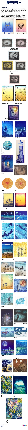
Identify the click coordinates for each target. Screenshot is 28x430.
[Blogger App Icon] (26, 425)
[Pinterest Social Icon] (22, 425)
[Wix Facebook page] (24, 425)
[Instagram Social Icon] (23, 425)
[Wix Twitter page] (25, 425)
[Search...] (24, 1)
